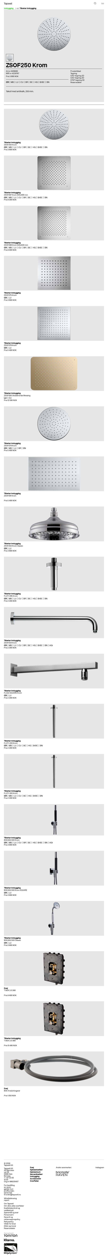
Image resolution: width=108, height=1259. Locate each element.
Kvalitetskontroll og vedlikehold (12, 1209)
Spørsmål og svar (11, 1212)
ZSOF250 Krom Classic (13, 546)
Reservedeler (76, 82)
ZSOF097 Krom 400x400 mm (16, 195)
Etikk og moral (10, 1226)
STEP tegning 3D (77, 80)
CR (7, 82)
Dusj (32, 1167)
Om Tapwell (9, 1203)
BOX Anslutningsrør (12, 1091)
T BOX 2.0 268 (10, 990)
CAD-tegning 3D (77, 78)
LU (17, 82)
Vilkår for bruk (10, 1224)
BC (31, 82)
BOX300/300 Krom (12, 840)
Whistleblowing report (10, 1199)
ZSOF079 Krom (10, 446)
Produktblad (75, 71)
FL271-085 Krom (11, 596)
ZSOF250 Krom (10, 145)
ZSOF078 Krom (10, 345)
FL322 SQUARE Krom (13, 693)
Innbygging (34, 1176)
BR (26, 82)
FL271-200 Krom (11, 743)
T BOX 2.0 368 (10, 1041)
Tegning (73, 73)
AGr (51, 645)
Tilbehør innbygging (28, 8)
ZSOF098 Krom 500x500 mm (16, 245)
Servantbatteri (36, 1174)
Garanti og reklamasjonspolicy (12, 1218)
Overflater (34, 1181)
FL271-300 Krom (11, 793)
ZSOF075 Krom (10, 295)
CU (21, 82)
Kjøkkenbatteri (36, 1170)
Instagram (100, 1168)
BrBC (42, 82)
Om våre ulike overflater (14, 1206)
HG (36, 82)
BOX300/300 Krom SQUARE (15, 890)
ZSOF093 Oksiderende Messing (17, 395)
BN (48, 82)
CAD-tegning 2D (77, 76)
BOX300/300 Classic (12, 940)
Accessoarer (35, 1179)
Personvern (9, 1215)
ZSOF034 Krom (10, 643)
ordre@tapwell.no (13, 1195)
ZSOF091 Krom (10, 496)
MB (12, 82)
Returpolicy (9, 1222)
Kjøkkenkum (35, 1172)
